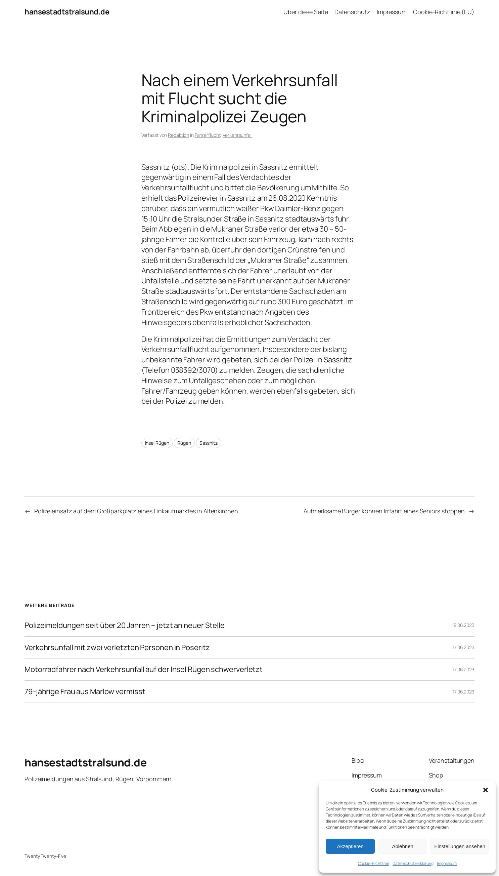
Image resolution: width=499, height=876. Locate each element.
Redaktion (178, 135)
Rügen (184, 443)
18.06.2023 (463, 625)
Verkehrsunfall (238, 135)
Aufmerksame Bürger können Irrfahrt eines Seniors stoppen (384, 511)
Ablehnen (402, 846)
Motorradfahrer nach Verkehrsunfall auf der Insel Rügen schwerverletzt (144, 669)
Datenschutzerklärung (413, 863)
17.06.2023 (463, 647)
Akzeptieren (350, 846)
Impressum (447, 863)
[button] (485, 790)
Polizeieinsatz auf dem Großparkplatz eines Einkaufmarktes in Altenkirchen (136, 511)
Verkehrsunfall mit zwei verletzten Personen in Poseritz (117, 647)
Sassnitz (208, 443)
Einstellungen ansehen (459, 846)
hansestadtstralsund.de (67, 12)
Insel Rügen (157, 443)
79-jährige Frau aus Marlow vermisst (85, 691)
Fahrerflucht (208, 135)
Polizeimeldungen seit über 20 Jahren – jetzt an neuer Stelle (125, 625)
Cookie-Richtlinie (373, 863)
